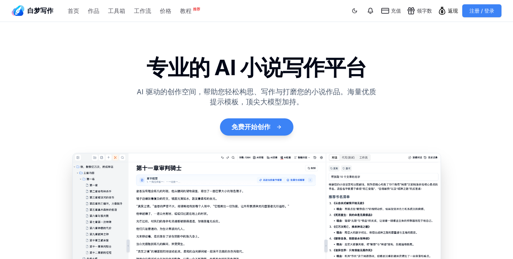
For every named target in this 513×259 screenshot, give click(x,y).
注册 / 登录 (481, 11)
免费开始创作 (256, 127)
